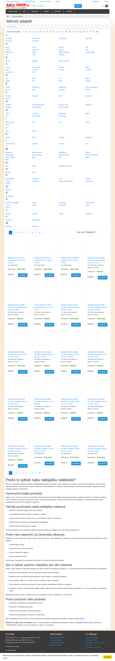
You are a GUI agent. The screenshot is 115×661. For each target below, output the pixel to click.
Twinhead (89, 214)
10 (39, 232)
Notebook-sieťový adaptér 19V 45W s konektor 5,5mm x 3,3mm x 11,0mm (44, 354)
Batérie (46, 11)
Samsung (62, 202)
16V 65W (9, 38)
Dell (7, 78)
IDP (33, 122)
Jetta (7, 131)
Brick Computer (64, 61)
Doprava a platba (55, 640)
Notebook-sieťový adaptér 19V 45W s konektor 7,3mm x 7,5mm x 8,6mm (17, 401)
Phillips (88, 179)
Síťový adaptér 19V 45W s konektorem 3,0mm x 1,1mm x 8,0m (43, 307)
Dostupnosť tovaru (92, 637)
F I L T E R (12, 26)
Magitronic (9, 152)
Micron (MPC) (10, 157)
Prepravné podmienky (12, 1)
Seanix (8, 205)
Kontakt (58, 1)
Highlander (62, 113)
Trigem (61, 214)
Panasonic (35, 179)
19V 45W (89, 38)
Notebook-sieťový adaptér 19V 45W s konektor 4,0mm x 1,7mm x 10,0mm (17, 354)
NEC (7, 166)
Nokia (34, 166)
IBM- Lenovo (10, 122)
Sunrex (8, 207)
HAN (7, 113)
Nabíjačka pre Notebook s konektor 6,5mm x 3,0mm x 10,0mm (17, 260)
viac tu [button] (5, 658)
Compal (61, 69)
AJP (87, 47)
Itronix (8, 125)
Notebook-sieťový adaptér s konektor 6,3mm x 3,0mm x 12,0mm (70, 260)
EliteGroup (35, 87)
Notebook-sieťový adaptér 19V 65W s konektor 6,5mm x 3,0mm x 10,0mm (97, 448)
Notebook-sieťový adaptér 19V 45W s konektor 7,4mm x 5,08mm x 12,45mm (17, 448)
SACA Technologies (12, 202)
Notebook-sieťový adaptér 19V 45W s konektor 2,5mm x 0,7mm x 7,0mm (97, 401)
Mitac (34, 157)
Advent (61, 47)
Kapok (8, 137)
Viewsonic (9, 220)
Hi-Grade (35, 113)
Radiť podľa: (81, 232)
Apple (34, 52)
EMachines (62, 87)
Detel (34, 78)
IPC (60, 122)
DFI (60, 78)
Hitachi (88, 113)
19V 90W (35, 41)
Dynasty (88, 81)
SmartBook (62, 205)
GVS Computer (64, 107)
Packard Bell (10, 179)
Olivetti (8, 172)
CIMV (87, 67)
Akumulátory (12, 11)
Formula (35, 96)
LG (7, 146)
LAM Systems (10, 144)
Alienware (35, 50)
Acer (33, 47)
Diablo (88, 78)
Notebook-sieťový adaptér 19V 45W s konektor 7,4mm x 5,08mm (44, 401)
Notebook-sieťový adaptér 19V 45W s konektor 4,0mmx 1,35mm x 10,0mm (97, 307)
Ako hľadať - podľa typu (93, 647)
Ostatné (69, 11)
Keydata (61, 137)
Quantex (8, 190)
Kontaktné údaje (55, 645)
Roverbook (9, 196)
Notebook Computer (65, 166)
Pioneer (8, 181)
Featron (8, 96)
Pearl (60, 179)
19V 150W (62, 38)
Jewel (34, 131)
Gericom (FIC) (63, 105)
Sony (87, 205)
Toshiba (34, 214)
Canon (8, 67)
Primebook (35, 181)
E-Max (8, 87)
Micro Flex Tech (64, 155)
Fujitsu (8, 98)
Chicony (61, 67)
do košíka (22, 275)
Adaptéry (57, 11)
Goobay (8, 107)
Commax (35, 69)
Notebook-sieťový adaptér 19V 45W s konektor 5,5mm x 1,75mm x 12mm (97, 354)
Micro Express (37, 155)
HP (7, 116)
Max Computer (37, 152)
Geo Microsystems (38, 105)
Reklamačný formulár (57, 642)
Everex (88, 89)
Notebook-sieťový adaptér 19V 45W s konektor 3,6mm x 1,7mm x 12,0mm (17, 307)
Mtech (88, 157)
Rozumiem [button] (107, 657)
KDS (33, 137)
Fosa (60, 96)
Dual (60, 81)
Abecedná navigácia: (14, 31)
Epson (8, 89)
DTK (33, 81)
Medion (88, 152)
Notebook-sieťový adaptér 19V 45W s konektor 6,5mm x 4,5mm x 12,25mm (71, 354)
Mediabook (62, 152)
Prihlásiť (106, 1)
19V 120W (35, 38)
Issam (88, 122)
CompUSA (9, 72)
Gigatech (89, 105)
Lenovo (61, 144)
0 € (103, 6)
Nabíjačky (34, 11)
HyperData (62, 116)
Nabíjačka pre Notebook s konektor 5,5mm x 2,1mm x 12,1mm (43, 260)
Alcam (8, 50)
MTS (7, 160)
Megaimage (10, 155)
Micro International (92, 155)
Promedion (89, 181)
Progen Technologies (66, 181)
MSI (60, 157)
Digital (8, 81)
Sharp (34, 205)
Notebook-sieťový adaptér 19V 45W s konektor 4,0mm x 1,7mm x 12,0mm (71, 401)
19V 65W (9, 41)
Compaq (88, 69)
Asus (34, 54)
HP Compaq (36, 116)
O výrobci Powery (91, 640)
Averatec (62, 54)
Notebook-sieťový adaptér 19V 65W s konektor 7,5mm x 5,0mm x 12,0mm (44, 448)
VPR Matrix (36, 220)
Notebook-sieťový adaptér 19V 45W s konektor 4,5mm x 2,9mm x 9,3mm (71, 307)
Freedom (89, 96)
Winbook (9, 226)
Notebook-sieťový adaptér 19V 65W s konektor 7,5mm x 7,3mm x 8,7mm (71, 448)
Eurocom (62, 89)
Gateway (9, 105)
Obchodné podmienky (29, 1)
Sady (24, 11)
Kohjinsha (89, 137)
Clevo (8, 69)
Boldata (34, 61)
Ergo (33, 89)
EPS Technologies (92, 87)
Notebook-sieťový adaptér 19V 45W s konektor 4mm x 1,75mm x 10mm (96, 260)
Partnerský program (45, 1)
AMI (87, 50)
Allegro (61, 50)
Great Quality (36, 107)
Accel (7, 47)
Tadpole (8, 214)
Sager (34, 202)
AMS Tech (9, 52)
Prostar (8, 183)
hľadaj (78, 6)
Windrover (35, 226)
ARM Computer (64, 52)
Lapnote (35, 144)
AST (7, 54)
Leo (87, 144)
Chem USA (36, 67)
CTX (33, 72)
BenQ (8, 61)
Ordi (33, 172)
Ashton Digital (90, 52)
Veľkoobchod (95, 1)
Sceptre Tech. (90, 202)
